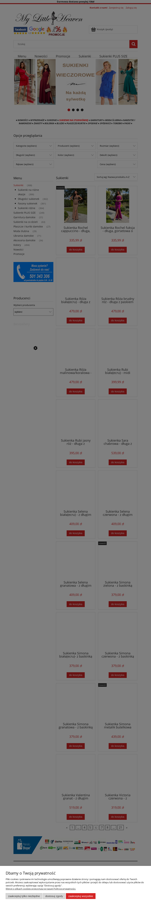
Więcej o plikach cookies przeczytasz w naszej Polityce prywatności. (41, 888)
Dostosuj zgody (54, 896)
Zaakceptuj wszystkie (80, 896)
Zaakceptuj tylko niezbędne (24, 896)
